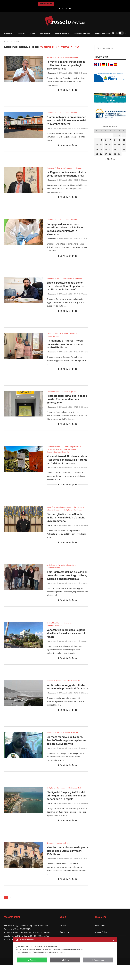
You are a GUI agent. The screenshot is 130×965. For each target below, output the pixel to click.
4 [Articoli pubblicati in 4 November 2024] (96, 140)
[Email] (70, 8)
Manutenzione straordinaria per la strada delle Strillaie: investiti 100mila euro (67, 851)
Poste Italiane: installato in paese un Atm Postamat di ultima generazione (67, 399)
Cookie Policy (101, 932)
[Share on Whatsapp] (69, 90)
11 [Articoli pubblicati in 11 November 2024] (97, 144)
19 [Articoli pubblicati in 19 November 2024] (101, 149)
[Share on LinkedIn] (67, 90)
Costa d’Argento (62, 33)
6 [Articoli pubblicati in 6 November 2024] (105, 140)
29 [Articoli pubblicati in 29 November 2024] (115, 154)
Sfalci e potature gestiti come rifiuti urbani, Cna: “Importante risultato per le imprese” (65, 286)
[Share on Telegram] (73, 90)
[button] (56, 4)
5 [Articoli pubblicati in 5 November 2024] (101, 140)
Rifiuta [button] (65, 960)
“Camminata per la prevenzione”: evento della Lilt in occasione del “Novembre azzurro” (66, 120)
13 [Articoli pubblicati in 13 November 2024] (106, 144)
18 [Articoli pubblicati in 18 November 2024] (97, 149)
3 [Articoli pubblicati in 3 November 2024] (123, 135)
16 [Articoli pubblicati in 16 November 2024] (119, 144)
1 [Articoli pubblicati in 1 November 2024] (114, 135)
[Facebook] (59, 8)
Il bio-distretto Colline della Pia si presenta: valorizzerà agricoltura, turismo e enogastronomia (67, 575)
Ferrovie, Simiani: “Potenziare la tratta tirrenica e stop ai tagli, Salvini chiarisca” (66, 65)
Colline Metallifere (82, 33)
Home (6, 41)
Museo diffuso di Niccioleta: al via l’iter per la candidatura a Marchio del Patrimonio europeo (67, 460)
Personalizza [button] (98, 960)
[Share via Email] (76, 90)
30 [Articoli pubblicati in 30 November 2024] (119, 154)
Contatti (63, 925)
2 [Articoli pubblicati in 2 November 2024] (119, 135)
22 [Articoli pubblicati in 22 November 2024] (115, 149)
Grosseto (8, 33)
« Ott (107, 159)
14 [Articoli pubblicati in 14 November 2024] (110, 144)
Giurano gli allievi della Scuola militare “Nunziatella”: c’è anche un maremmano (66, 518)
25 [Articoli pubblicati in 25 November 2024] (97, 154)
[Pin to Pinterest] (64, 90)
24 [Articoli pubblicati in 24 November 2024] (124, 149)
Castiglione (45, 33)
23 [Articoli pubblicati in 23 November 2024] (119, 149)
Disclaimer (100, 925)
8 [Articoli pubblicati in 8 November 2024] (114, 140)
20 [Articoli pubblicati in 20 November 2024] (106, 149)
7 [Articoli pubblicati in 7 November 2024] (110, 140)
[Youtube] (66, 8)
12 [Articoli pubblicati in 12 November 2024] (101, 144)
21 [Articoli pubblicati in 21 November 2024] (110, 149)
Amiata (32, 33)
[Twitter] (63, 8)
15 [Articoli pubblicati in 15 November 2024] (115, 144)
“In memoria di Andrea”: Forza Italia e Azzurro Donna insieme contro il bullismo (65, 344)
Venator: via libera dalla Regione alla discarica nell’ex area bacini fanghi (66, 633)
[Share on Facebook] (58, 90)
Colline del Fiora (102, 33)
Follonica (21, 33)
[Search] (113, 33)
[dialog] (65, 951)
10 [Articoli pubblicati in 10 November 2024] (124, 140)
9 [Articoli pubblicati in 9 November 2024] (119, 140)
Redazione (52, 73)
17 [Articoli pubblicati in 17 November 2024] (124, 144)
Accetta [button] (32, 960)
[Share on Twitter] (61, 90)
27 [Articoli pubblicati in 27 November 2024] (106, 154)
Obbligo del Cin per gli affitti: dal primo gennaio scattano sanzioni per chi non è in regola (66, 796)
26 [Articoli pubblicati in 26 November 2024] (101, 154)
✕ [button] (114, 940)
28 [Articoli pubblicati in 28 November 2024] (110, 154)
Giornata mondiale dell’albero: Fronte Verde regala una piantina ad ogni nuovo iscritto (66, 740)
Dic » (113, 159)
